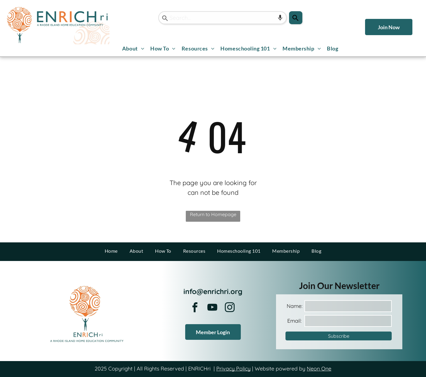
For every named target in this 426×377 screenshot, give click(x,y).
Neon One (319, 368)
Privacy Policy (233, 368)
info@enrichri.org (212, 291)
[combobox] (222, 17)
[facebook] (195, 308)
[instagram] (229, 308)
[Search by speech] (280, 18)
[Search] (295, 17)
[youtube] (212, 308)
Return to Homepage (213, 214)
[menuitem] (133, 48)
